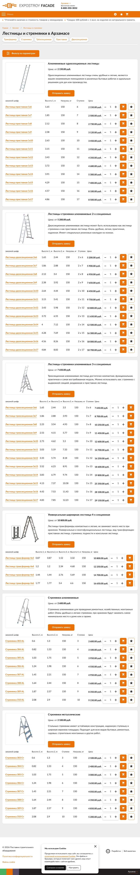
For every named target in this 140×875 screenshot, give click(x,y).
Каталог (16, 28)
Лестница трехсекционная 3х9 (21, 433)
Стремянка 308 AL (14, 683)
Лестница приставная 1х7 (18, 115)
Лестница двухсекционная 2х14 (21, 325)
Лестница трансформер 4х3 (19, 558)
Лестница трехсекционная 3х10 (21, 441)
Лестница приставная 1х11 (19, 149)
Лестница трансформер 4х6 (19, 583)
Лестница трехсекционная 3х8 (21, 424)
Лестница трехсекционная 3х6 (21, 408)
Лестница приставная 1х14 (19, 174)
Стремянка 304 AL (14, 649)
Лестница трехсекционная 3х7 (21, 416)
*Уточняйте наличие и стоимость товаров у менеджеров (33, 20)
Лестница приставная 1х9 (18, 132)
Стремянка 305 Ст (14, 775)
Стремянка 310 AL (14, 700)
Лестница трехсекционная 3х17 (21, 500)
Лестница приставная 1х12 (19, 157)
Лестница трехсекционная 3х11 (21, 450)
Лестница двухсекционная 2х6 (21, 257)
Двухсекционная (79, 40)
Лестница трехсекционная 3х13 (21, 466)
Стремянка (26, 40)
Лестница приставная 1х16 (19, 191)
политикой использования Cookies (60, 856)
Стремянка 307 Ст (14, 791)
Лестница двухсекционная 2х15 (21, 333)
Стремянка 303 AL (14, 641)
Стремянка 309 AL (14, 691)
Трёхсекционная (43, 40)
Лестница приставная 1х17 (19, 199)
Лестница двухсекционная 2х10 (21, 291)
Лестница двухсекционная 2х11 (21, 299)
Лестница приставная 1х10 (19, 140)
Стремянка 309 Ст (14, 808)
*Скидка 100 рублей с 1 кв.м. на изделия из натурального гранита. (101, 20)
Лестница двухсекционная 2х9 (21, 283)
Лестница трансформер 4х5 (19, 575)
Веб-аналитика (130, 851)
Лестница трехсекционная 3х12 (21, 458)
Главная (5, 28)
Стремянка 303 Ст (14, 758)
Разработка (116, 851)
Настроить (74, 868)
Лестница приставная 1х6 (18, 107)
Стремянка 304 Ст (14, 766)
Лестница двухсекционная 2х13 (21, 316)
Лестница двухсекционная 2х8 (21, 274)
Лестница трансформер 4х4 (19, 566)
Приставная (61, 40)
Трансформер (10, 40)
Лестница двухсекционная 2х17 (21, 350)
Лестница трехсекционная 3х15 (21, 483)
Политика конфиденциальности (17, 856)
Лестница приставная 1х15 (19, 183)
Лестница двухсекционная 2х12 (21, 308)
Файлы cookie (8, 862)
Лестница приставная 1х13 (19, 166)
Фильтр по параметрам (20, 53)
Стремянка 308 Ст (14, 800)
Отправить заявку (61, 93)
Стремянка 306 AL (14, 666)
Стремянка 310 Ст (14, 817)
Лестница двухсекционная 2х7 (21, 266)
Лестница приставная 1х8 (18, 124)
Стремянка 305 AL (14, 658)
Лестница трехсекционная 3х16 (21, 492)
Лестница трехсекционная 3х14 (21, 475)
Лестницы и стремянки (32, 28)
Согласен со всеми (55, 868)
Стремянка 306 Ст (14, 783)
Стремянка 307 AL (14, 675)
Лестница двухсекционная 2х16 (21, 341)
